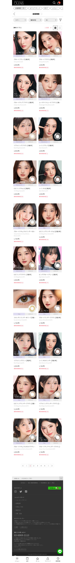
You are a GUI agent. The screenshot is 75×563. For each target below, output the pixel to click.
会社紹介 (23, 483)
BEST (46, 8)
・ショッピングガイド (20, 500)
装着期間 (36, 14)
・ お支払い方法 (18, 507)
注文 (27, 561)
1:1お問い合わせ (23, 527)
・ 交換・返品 (18, 513)
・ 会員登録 (17, 503)
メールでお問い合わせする (20, 549)
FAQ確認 (16, 527)
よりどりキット (35, 8)
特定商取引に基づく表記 (47, 483)
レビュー (55, 8)
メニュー (17, 561)
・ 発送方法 (17, 510)
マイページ (48, 561)
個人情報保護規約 (33, 483)
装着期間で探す (20, 8)
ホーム (37, 561)
